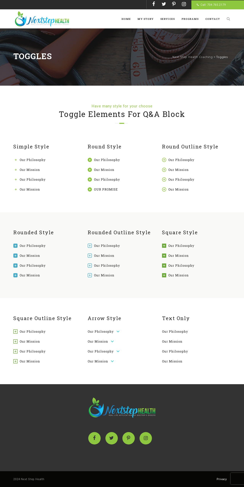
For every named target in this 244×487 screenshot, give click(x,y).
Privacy (222, 479)
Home (127, 19)
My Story (147, 19)
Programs (191, 19)
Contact (214, 19)
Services (169, 19)
